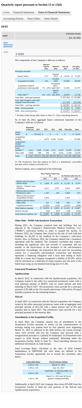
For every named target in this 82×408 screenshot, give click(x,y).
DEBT (6, 52)
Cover (6, 12)
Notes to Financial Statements (54, 12)
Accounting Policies (13, 18)
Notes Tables (33, 18)
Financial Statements (23, 12)
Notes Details (51, 18)
